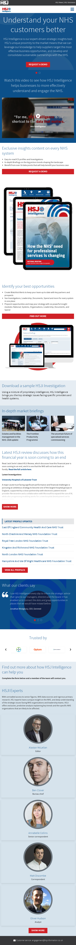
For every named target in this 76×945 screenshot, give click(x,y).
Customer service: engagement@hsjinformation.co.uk (38, 940)
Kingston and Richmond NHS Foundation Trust (28, 548)
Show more (10, 506)
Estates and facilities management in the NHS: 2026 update (13, 429)
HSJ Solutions (69, 2)
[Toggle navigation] (73, 9)
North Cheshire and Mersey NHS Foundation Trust (29, 534)
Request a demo (38, 64)
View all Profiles (15, 570)
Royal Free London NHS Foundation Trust (25, 541)
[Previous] (5, 649)
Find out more (38, 316)
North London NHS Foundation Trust (22, 554)
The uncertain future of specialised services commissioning (62, 429)
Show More (38, 930)
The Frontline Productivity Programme (38, 429)
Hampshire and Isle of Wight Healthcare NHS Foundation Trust (36, 561)
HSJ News (59, 2)
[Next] (70, 649)
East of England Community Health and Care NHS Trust (32, 527)
